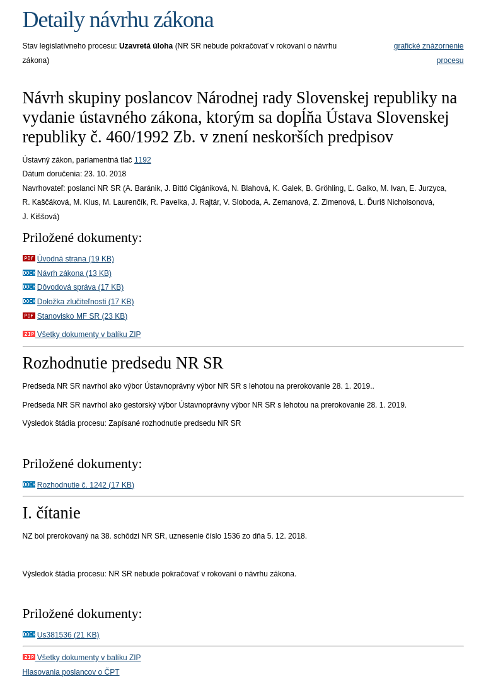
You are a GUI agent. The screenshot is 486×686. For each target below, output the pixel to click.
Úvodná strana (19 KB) (75, 258)
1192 (142, 160)
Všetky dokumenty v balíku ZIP (82, 334)
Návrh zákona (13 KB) (74, 273)
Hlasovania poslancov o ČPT (71, 672)
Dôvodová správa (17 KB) (80, 287)
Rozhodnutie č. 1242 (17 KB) (85, 485)
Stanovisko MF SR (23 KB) (82, 316)
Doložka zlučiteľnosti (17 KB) (85, 301)
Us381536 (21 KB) (68, 635)
